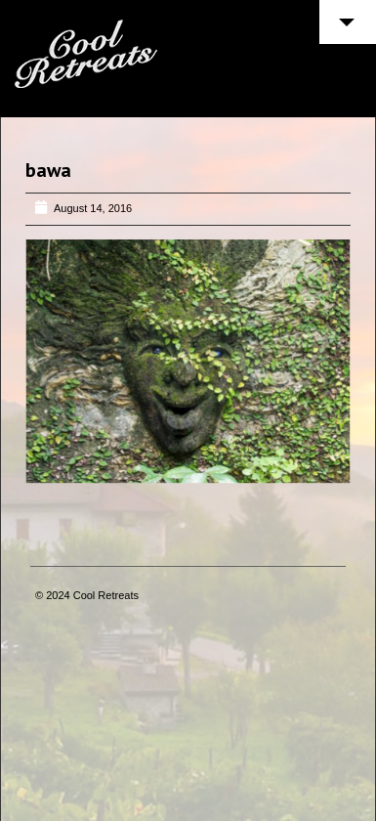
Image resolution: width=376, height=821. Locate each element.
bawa (48, 170)
